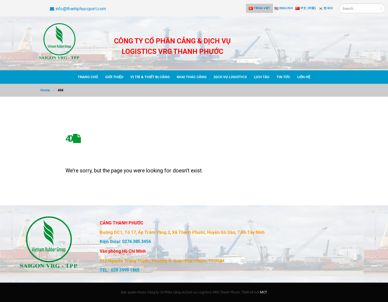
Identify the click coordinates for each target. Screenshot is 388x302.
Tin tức (283, 77)
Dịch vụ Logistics (230, 77)
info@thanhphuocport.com (78, 8)
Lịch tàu (261, 77)
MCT (263, 292)
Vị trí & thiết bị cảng (150, 77)
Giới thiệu (114, 77)
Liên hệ (303, 77)
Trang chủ (88, 77)
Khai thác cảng (192, 77)
